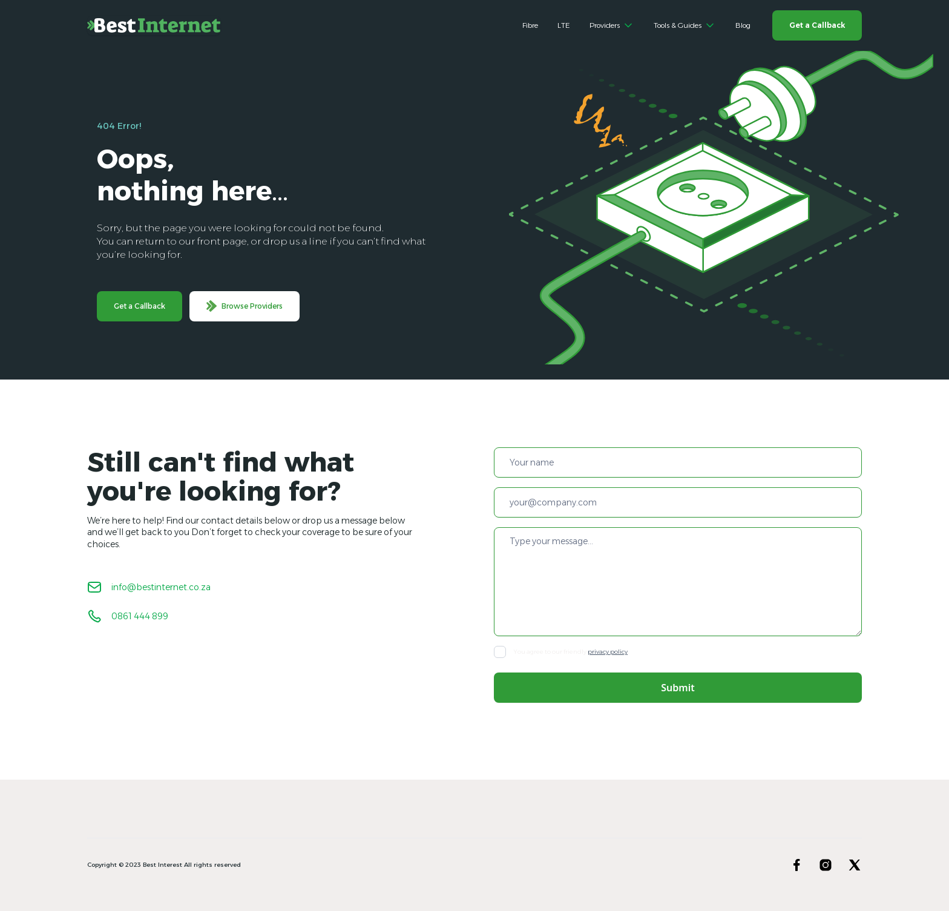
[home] (153, 25)
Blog (742, 25)
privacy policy (608, 652)
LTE (563, 25)
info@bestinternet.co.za (161, 587)
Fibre (530, 25)
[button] (612, 25)
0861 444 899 (139, 616)
